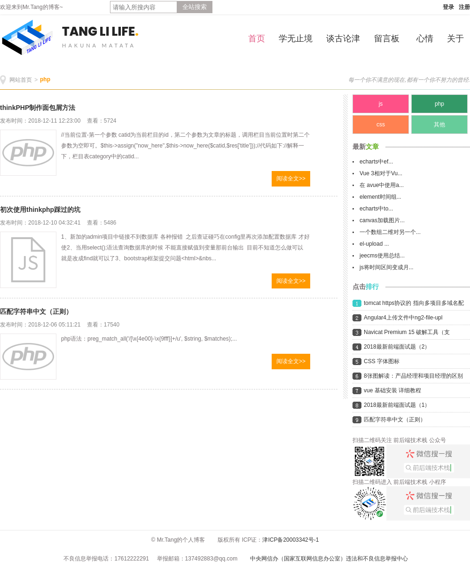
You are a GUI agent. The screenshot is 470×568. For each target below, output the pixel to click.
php (45, 79)
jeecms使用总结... (382, 255)
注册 (464, 7)
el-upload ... (374, 244)
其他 (439, 124)
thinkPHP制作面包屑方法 (37, 107)
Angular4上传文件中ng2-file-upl (403, 317)
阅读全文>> (291, 178)
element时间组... (380, 197)
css (380, 124)
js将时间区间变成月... (387, 267)
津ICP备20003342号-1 (290, 540)
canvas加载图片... (382, 220)
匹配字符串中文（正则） (36, 311)
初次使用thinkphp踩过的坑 (40, 209)
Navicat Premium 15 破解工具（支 (407, 332)
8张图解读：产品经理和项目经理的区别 (413, 376)
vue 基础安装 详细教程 (392, 390)
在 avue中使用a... (382, 185)
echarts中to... (376, 208)
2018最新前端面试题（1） (397, 405)
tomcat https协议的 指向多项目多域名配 (414, 303)
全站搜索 (194, 6)
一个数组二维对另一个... (390, 232)
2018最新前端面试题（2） (397, 346)
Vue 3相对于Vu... (381, 173)
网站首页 (20, 80)
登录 (448, 7)
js (381, 104)
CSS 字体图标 (382, 361)
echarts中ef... (376, 161)
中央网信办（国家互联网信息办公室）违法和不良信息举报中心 (329, 558)
